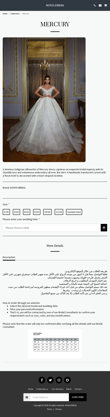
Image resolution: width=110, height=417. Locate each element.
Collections (15, 13)
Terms (49, 409)
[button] (4, 5)
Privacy (59, 409)
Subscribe (78, 397)
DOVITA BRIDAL (18, 187)
